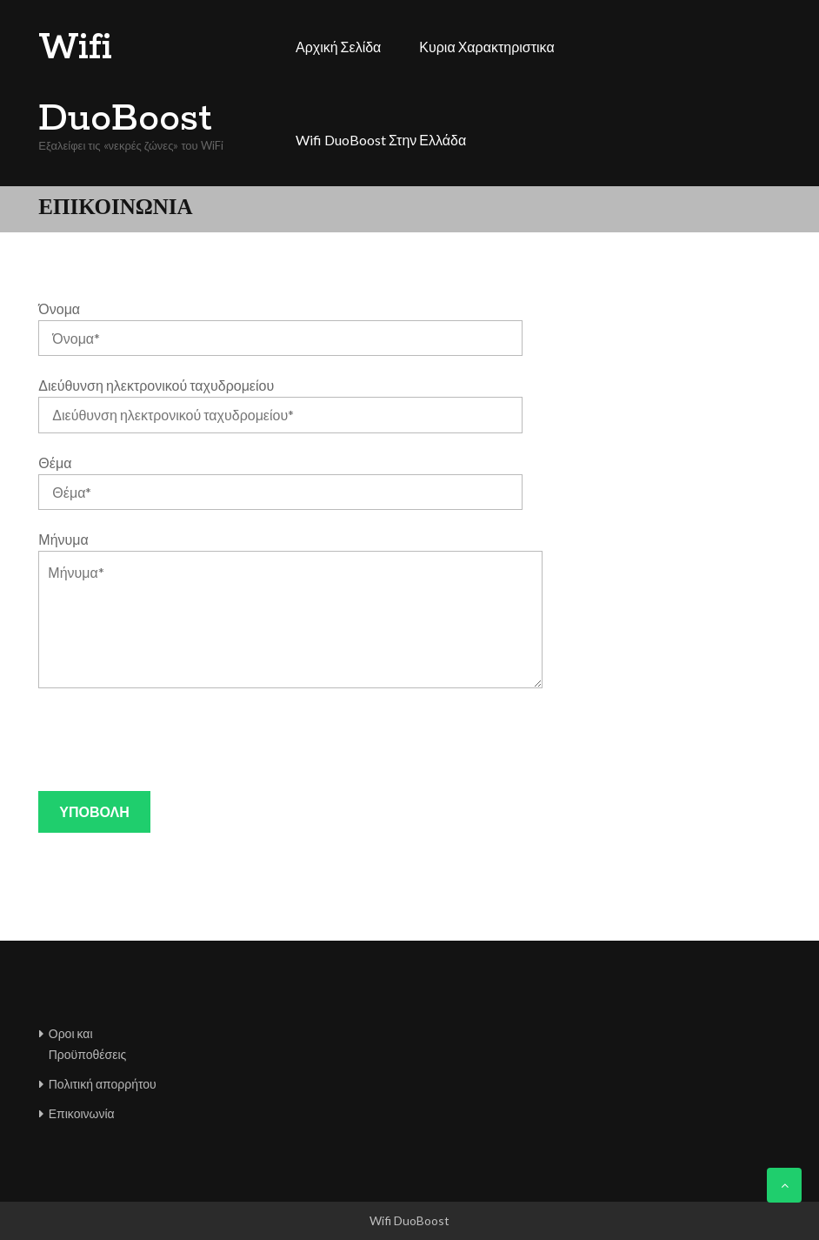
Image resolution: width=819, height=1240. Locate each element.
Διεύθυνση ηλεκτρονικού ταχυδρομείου (156, 385)
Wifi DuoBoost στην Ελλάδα (381, 139)
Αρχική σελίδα (338, 46)
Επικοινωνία (82, 1113)
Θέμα (54, 462)
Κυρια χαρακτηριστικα (486, 46)
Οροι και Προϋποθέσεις (88, 1044)
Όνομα (59, 308)
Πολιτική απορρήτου (102, 1083)
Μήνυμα (63, 539)
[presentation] (170, 740)
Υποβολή (94, 811)
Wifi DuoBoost (125, 83)
